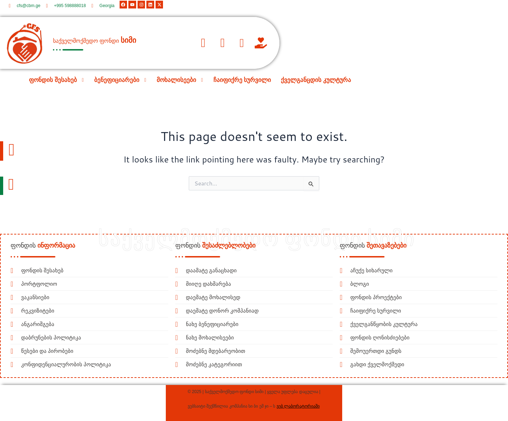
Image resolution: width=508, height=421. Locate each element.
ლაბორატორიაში (301, 406)
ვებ (280, 406)
